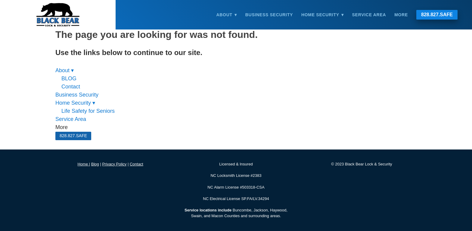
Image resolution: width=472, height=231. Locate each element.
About (226, 14)
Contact (70, 87)
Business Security (269, 14)
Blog (95, 164)
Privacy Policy (114, 164)
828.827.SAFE (437, 14)
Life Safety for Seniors (88, 111)
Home (83, 164)
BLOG (68, 78)
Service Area (369, 14)
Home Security (322, 14)
